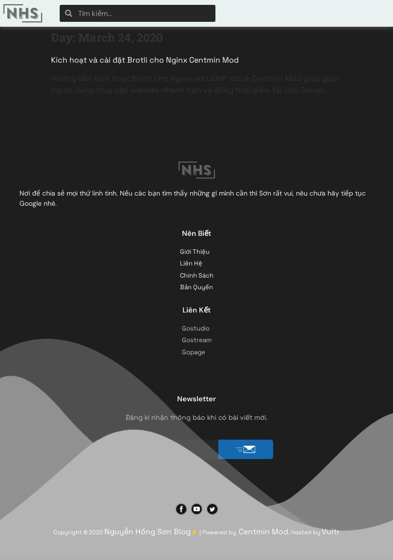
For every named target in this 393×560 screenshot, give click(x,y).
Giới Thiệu (363, 13)
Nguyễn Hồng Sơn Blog (147, 532)
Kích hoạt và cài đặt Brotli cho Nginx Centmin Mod (145, 60)
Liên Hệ (315, 13)
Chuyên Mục (264, 13)
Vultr (331, 532)
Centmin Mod (263, 532)
